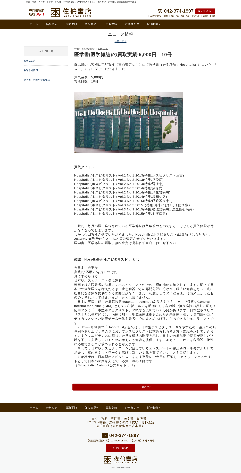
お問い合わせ (205, 11)
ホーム (34, 24)
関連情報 (153, 24)
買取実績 (111, 24)
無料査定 (52, 24)
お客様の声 (132, 24)
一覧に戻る (121, 41)
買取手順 (71, 24)
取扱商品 (91, 24)
